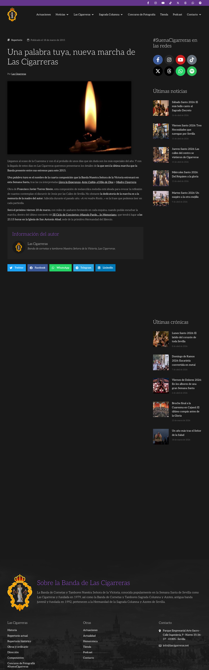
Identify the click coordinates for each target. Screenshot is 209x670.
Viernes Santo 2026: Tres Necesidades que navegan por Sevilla (183, 125)
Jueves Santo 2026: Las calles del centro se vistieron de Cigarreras (183, 149)
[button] (62, 14)
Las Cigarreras (18, 74)
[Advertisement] (177, 261)
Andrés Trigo (57, 666)
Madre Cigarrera (126, 182)
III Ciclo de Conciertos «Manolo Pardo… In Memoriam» (84, 214)
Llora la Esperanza (70, 182)
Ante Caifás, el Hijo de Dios (97, 182)
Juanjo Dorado (73, 666)
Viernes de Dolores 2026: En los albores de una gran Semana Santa (182, 369)
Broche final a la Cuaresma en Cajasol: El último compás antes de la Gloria (183, 392)
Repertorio (16, 40)
